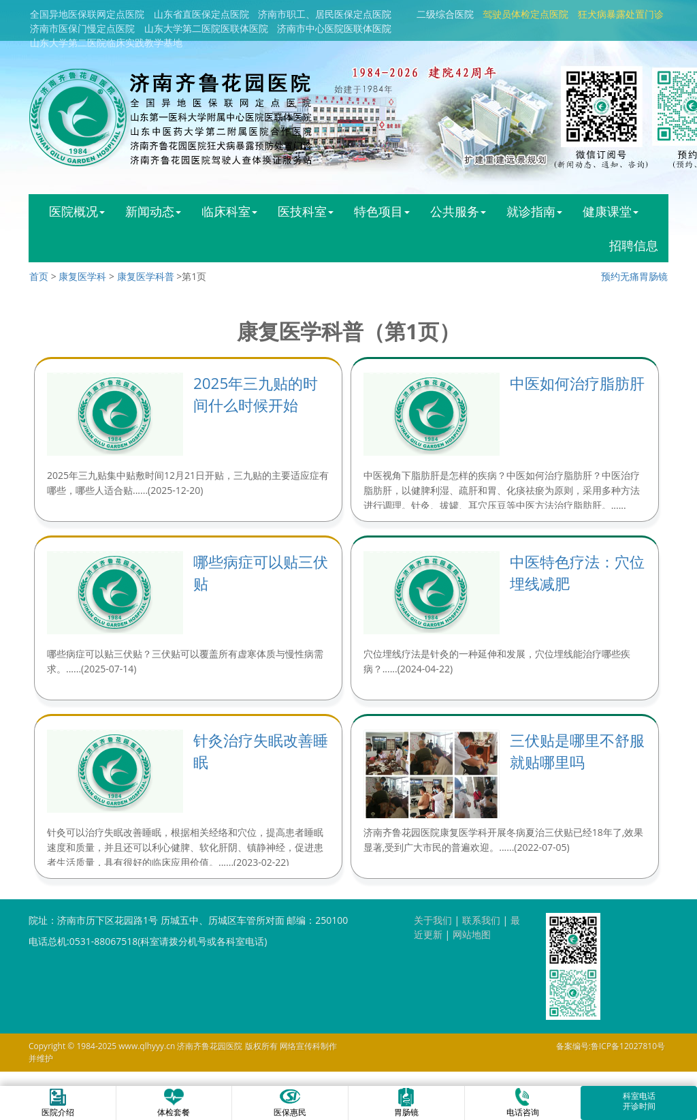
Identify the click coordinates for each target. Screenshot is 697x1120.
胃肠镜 (406, 1102)
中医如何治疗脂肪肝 (577, 383)
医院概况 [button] (77, 211)
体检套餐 (173, 1102)
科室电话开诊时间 (639, 1101)
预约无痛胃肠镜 (634, 276)
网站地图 (472, 934)
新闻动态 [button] (153, 211)
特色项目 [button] (382, 211)
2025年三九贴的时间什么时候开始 (255, 394)
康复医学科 (82, 276)
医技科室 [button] (306, 211)
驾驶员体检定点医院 (525, 13)
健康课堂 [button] (610, 211)
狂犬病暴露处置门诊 (621, 13)
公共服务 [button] (458, 211)
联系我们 (481, 920)
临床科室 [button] (229, 211)
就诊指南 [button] (534, 211)
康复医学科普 (145, 276)
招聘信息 (633, 245)
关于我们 (433, 920)
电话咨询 (522, 1102)
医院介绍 (58, 1102)
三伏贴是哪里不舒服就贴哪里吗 (577, 751)
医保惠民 (290, 1102)
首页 (38, 276)
